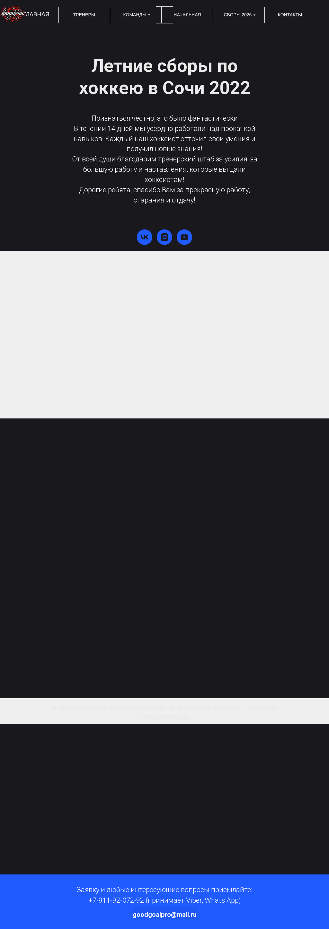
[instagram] (164, 237)
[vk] (144, 237)
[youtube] (184, 237)
